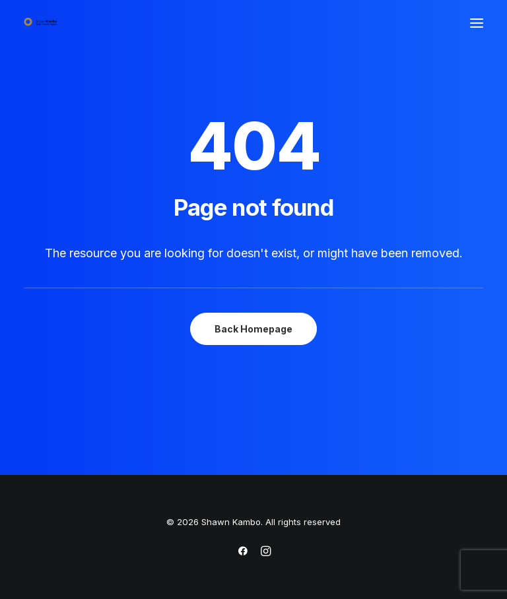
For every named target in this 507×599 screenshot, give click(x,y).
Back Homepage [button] (253, 328)
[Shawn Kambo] (40, 23)
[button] (476, 23)
